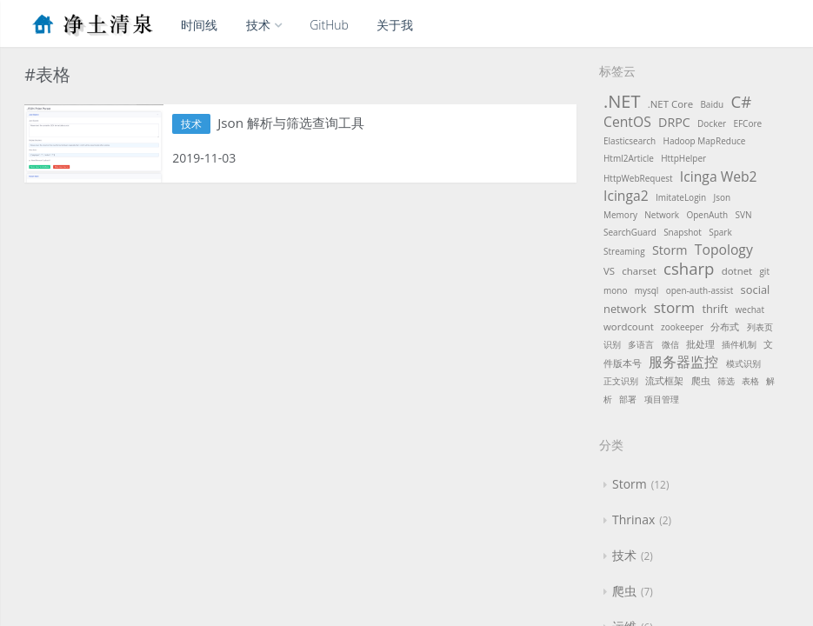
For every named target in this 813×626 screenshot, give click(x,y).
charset (639, 270)
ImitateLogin (681, 197)
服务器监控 (683, 361)
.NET (621, 101)
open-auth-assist (700, 290)
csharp (688, 268)
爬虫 (700, 380)
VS (609, 270)
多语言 (641, 344)
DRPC (674, 122)
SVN (743, 215)
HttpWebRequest (638, 178)
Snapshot (682, 232)
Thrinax (633, 519)
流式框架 (664, 380)
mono (615, 290)
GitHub (329, 25)
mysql (647, 290)
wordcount (628, 326)
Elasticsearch (629, 141)
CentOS (627, 121)
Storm (670, 250)
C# (740, 101)
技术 (264, 25)
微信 (670, 344)
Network (661, 215)
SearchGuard (629, 232)
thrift (715, 308)
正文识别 (620, 381)
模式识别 (743, 363)
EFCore (747, 123)
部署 (627, 399)
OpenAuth (707, 215)
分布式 (724, 326)
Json (722, 197)
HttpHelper (683, 158)
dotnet (737, 270)
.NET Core (670, 103)
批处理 (700, 343)
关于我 (395, 25)
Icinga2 (626, 195)
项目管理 (661, 399)
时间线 (199, 25)
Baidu (711, 104)
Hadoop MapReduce (704, 141)
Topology (724, 249)
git (764, 271)
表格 (750, 381)
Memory (620, 215)
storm (674, 307)
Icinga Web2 (718, 176)
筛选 (726, 381)
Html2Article (628, 158)
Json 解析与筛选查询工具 (300, 124)
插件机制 (739, 344)
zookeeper (682, 327)
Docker (711, 123)
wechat (750, 309)
